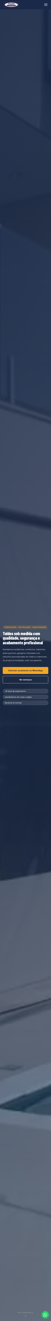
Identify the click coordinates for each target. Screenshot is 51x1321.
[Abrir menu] (45, 5)
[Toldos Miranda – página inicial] (11, 4)
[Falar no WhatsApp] (45, 1314)
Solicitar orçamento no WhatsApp (25, 670)
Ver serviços (25, 679)
